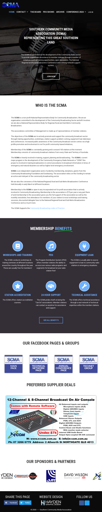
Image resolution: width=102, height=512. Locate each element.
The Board (35, 12)
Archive (60, 12)
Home (12, 12)
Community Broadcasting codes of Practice (47, 208)
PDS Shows (48, 12)
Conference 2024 (76, 12)
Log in (90, 12)
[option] (32, 476)
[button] (11, 502)
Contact (23, 12)
